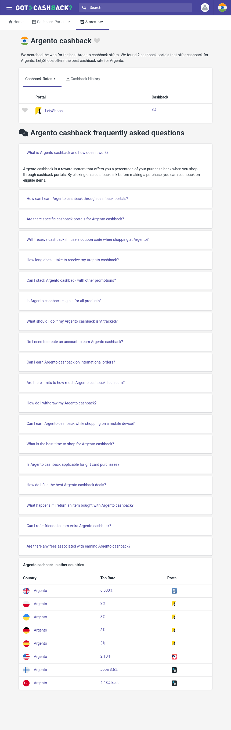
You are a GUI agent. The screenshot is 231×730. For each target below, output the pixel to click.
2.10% (105, 656)
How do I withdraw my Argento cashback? (61, 403)
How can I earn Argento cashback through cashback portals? (77, 198)
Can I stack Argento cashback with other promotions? (71, 280)
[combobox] (134, 7)
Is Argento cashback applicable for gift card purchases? (73, 464)
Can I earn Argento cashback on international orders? (71, 362)
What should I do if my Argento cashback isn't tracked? (72, 321)
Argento (40, 590)
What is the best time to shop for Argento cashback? (70, 444)
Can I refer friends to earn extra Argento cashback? (69, 526)
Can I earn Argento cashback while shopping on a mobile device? (81, 423)
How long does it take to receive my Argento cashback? (73, 260)
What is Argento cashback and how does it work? (68, 152)
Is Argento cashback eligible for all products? (64, 301)
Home (16, 22)
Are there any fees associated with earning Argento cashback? (78, 546)
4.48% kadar (110, 682)
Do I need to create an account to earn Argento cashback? (75, 342)
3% (153, 109)
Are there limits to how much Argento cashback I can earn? (76, 382)
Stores (92, 22)
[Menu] (9, 7)
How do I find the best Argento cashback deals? (66, 485)
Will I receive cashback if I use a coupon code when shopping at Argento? (88, 239)
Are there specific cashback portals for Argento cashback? (75, 219)
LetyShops (54, 110)
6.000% (106, 590)
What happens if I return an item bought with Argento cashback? (80, 505)
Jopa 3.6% (109, 669)
